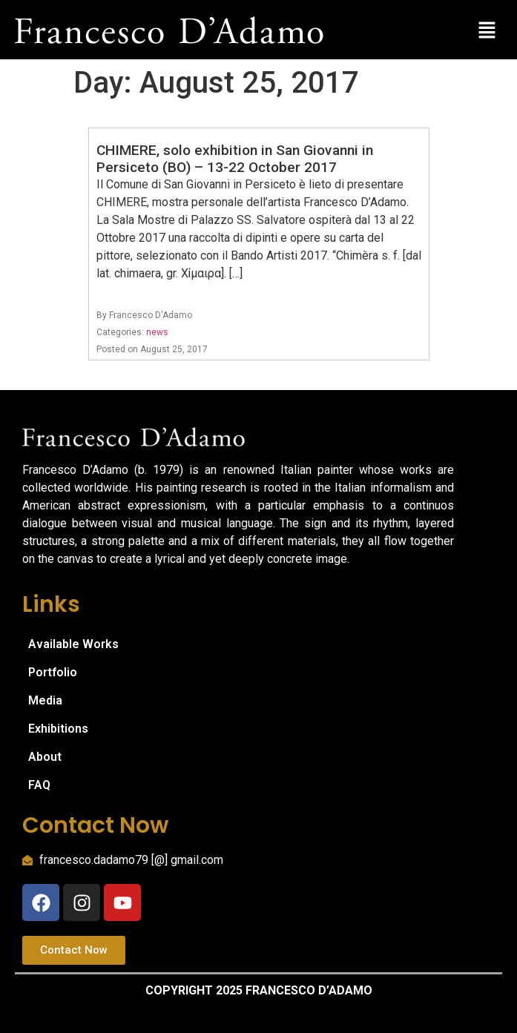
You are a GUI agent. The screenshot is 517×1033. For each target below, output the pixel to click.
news (157, 332)
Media (45, 700)
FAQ (39, 785)
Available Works (73, 644)
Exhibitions (58, 729)
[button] (487, 29)
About (45, 757)
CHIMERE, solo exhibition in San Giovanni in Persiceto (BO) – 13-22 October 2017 (234, 159)
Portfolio (52, 672)
